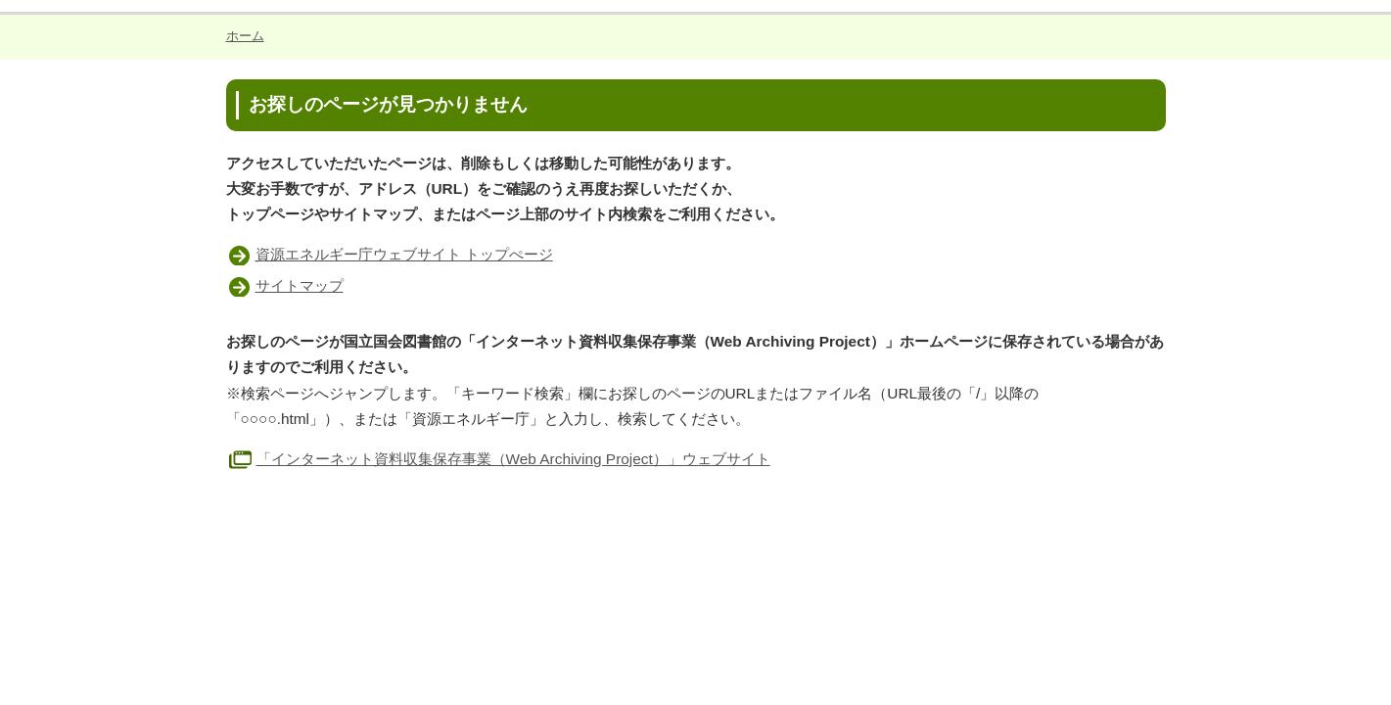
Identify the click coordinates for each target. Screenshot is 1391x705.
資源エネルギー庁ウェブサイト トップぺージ (404, 254)
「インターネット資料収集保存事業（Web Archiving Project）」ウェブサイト (498, 458)
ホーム (245, 35)
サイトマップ (299, 285)
